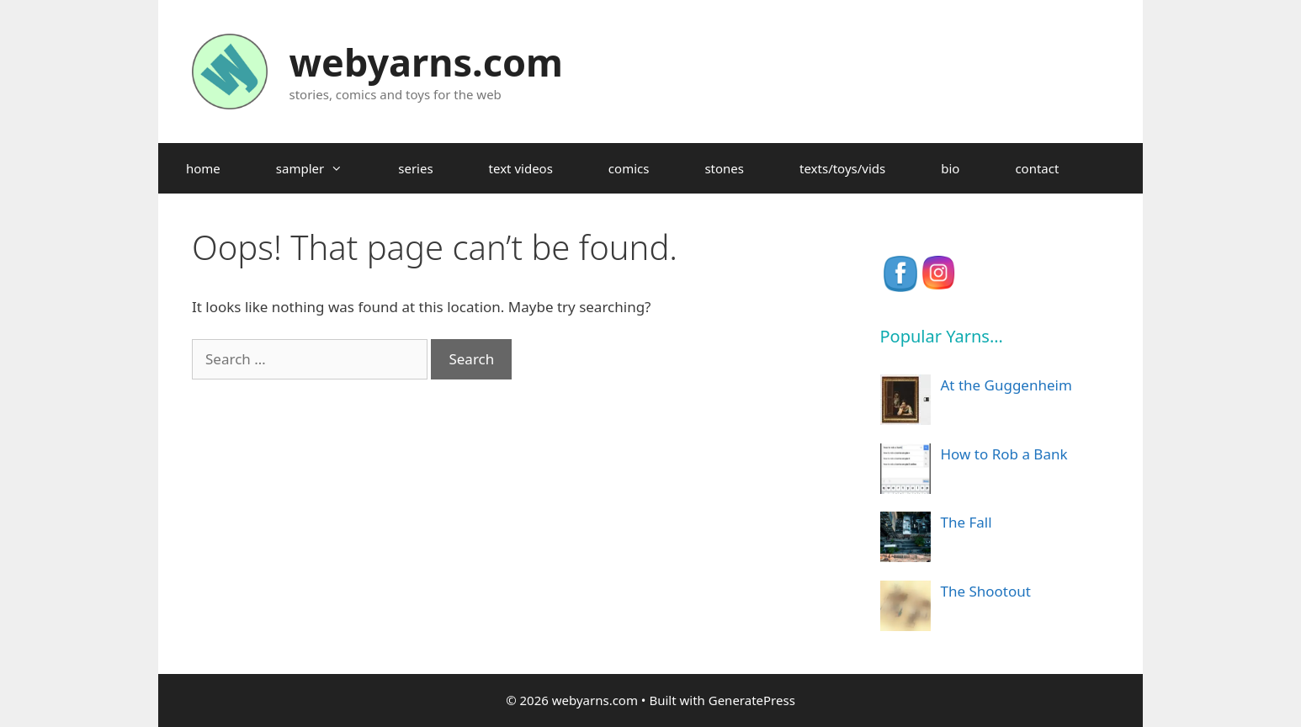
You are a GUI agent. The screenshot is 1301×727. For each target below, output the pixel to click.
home (203, 168)
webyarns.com (426, 62)
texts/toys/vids (842, 168)
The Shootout (986, 591)
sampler (323, 168)
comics (629, 168)
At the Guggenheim (1006, 385)
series (415, 168)
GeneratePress (752, 700)
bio (950, 168)
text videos (521, 168)
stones (724, 168)
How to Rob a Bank (1004, 454)
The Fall (966, 522)
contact (1037, 168)
